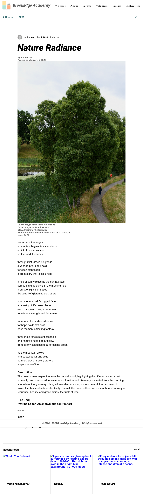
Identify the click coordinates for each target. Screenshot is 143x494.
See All (136, 449)
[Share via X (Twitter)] (26, 427)
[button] (136, 17)
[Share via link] (40, 427)
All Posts (8, 17)
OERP (21, 17)
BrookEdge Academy (31, 5)
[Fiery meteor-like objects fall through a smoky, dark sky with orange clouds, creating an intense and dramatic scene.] (119, 467)
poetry (21, 410)
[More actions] (123, 37)
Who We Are (108, 483)
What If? (58, 483)
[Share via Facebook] (19, 427)
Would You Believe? (18, 483)
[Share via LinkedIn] (33, 427)
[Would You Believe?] (24, 467)
